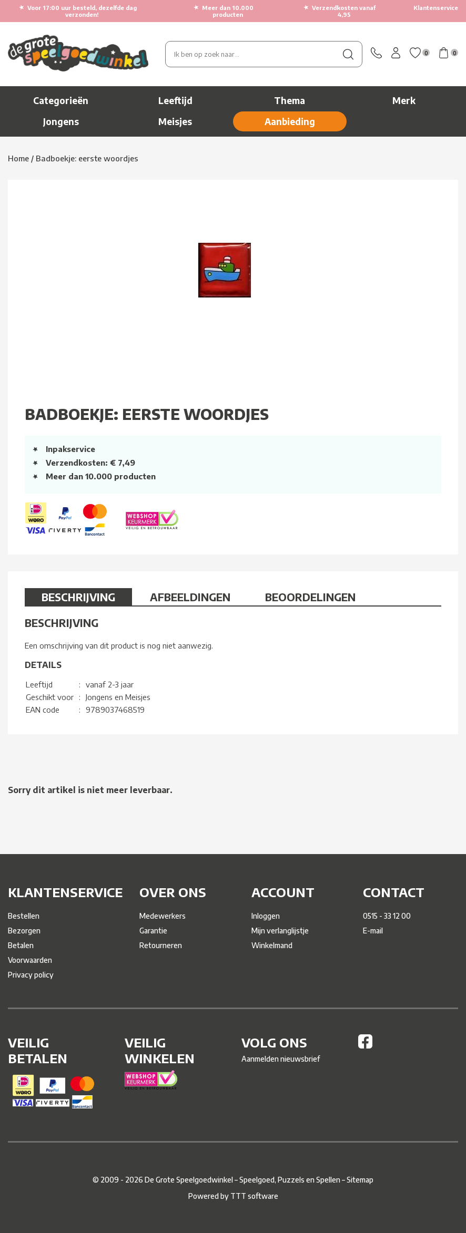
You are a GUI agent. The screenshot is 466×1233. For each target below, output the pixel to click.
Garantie (153, 930)
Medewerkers (162, 915)
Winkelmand (271, 945)
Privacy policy (31, 974)
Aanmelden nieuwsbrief (280, 1058)
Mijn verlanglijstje (280, 930)
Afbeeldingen (190, 596)
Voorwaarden (30, 959)
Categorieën (60, 100)
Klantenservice (435, 7)
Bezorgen (24, 930)
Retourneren (160, 945)
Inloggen (265, 915)
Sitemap (360, 1179)
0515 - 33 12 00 (387, 915)
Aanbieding (290, 121)
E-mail (373, 930)
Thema (289, 100)
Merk (404, 100)
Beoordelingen (310, 596)
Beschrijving (78, 596)
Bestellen (23, 915)
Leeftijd (175, 100)
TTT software (254, 1195)
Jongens (61, 121)
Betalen (21, 945)
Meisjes (175, 121)
